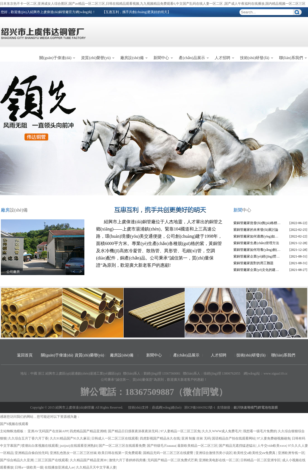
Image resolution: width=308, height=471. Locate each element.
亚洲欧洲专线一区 (291, 453)
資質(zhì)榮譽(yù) (96, 58)
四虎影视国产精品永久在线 (160, 438)
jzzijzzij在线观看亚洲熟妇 (78, 446)
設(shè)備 (14, 210)
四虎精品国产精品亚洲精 (88, 431)
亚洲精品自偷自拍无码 (31, 453)
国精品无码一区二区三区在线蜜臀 (168, 453)
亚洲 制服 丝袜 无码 (196, 438)
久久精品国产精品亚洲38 (88, 460)
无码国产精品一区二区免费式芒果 (172, 460)
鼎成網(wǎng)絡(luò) (167, 407)
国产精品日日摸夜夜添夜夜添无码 (133, 431)
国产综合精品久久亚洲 (16, 460)
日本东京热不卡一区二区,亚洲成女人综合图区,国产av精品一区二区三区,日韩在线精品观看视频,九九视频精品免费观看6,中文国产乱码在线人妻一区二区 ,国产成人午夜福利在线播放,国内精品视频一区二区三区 (152, 4)
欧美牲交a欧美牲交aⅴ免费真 (255, 453)
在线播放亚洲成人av (59, 467)
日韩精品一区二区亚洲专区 (260, 460)
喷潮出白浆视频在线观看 (39, 446)
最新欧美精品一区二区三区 (197, 446)
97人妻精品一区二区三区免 (180, 431)
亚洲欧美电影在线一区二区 (219, 460)
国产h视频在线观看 (14, 424)
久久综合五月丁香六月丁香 (28, 438)
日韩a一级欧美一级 (29, 467)
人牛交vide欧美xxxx (272, 446)
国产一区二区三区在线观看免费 (122, 446)
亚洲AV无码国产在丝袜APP (48, 431)
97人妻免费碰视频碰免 (273, 438)
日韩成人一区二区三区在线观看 (114, 438)
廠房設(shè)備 (132, 58)
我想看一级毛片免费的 (260, 431)
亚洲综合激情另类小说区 (213, 453)
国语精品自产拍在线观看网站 (233, 438)
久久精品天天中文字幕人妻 (96, 467)
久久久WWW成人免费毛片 (221, 431)
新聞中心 (161, 58)
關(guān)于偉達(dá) (55, 58)
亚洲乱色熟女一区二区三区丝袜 (73, 453)
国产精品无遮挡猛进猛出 (237, 446)
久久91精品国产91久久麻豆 (70, 438)
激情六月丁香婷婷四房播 (127, 460)
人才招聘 (222, 58)
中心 (242, 210)
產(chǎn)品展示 (192, 58)
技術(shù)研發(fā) (254, 58)
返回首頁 (25, 355)
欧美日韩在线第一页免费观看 (119, 453)
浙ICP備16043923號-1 (200, 407)
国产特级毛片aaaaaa (161, 446)
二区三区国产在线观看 (51, 460)
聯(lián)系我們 (291, 58)
